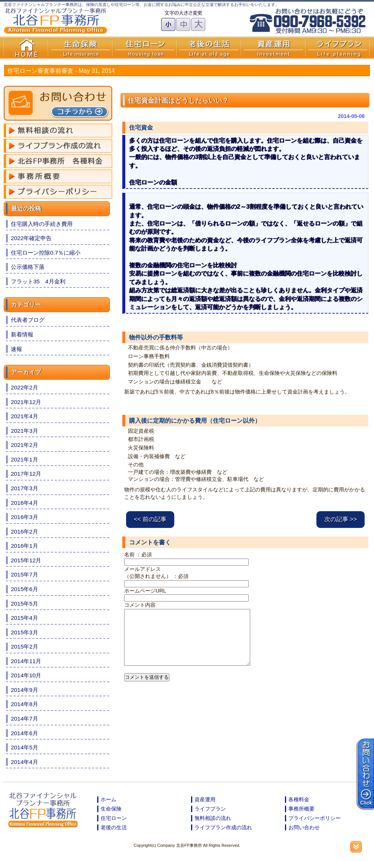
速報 (16, 349)
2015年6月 (24, 589)
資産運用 (204, 799)
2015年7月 (24, 574)
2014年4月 (24, 762)
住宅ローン (114, 818)
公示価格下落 (28, 267)
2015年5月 (24, 603)
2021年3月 (24, 431)
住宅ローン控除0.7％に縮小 (45, 252)
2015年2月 (24, 646)
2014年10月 (26, 675)
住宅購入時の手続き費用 (42, 224)
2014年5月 (24, 747)
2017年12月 (26, 473)
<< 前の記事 (150, 519)
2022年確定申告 (31, 238)
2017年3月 (24, 488)
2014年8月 (24, 704)
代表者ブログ (28, 320)
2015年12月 (26, 560)
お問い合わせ (304, 827)
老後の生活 (114, 827)
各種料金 (298, 799)
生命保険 (111, 809)
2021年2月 (24, 445)
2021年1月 (24, 459)
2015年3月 (24, 632)
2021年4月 (24, 416)
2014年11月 (26, 661)
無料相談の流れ (212, 818)
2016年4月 (24, 503)
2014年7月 (24, 718)
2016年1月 (24, 546)
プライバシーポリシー (314, 818)
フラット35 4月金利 (38, 281)
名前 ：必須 (138, 554)
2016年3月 (24, 517)
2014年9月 (24, 690)
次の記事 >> (340, 519)
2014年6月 (24, 733)
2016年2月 (24, 531)
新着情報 (22, 334)
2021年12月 (26, 402)
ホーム (108, 799)
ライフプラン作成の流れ (223, 827)
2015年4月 (24, 618)
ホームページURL (145, 591)
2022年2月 (24, 387)
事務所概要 (301, 809)
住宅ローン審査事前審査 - (61, 71)
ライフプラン (210, 809)
